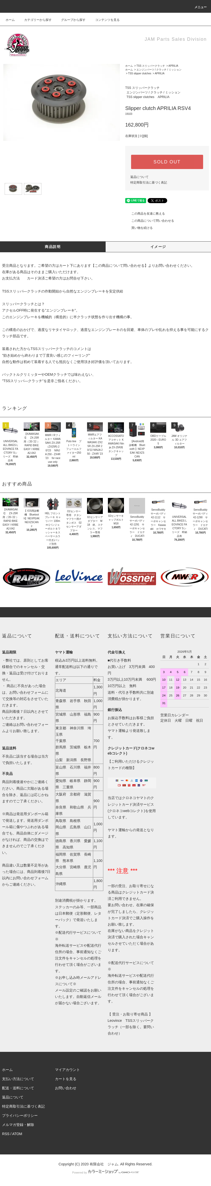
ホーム (10, 20)
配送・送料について (18, 1088)
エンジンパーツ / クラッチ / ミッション (158, 69)
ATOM (17, 1134)
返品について (139, 177)
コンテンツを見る (104, 20)
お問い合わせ (65, 1088)
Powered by (105, 1172)
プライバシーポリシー (20, 1115)
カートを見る (65, 1079)
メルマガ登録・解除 (18, 1125)
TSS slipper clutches (139, 73)
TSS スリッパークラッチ (150, 65)
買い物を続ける (139, 228)
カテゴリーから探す (35, 20)
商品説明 (53, 247)
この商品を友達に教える (145, 213)
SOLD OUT (166, 161)
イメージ (158, 247)
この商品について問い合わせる (149, 220)
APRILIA (173, 65)
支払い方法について (18, 1079)
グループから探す (70, 20)
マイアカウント (67, 1070)
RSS (5, 1134)
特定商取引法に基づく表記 (148, 182)
